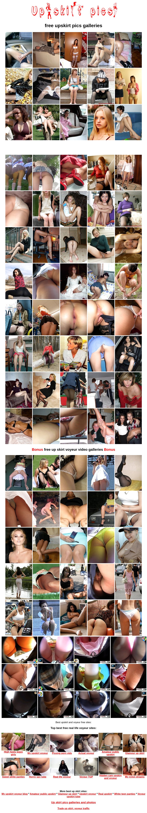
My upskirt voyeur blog (15, 794)
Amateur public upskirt (43, 794)
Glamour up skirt (67, 794)
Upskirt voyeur (87, 794)
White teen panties (124, 794)
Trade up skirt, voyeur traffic (73, 808)
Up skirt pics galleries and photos (73, 802)
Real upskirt (105, 794)
